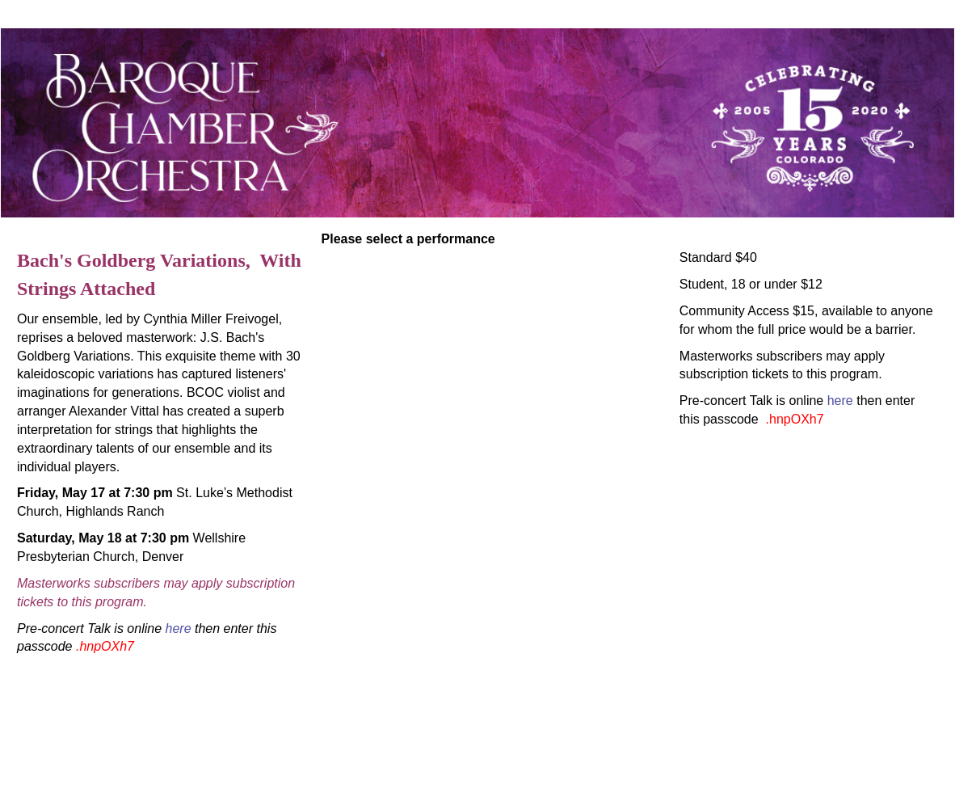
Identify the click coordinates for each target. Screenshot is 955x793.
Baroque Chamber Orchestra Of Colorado (217, 728)
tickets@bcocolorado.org (477, 747)
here (178, 628)
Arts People (568, 766)
